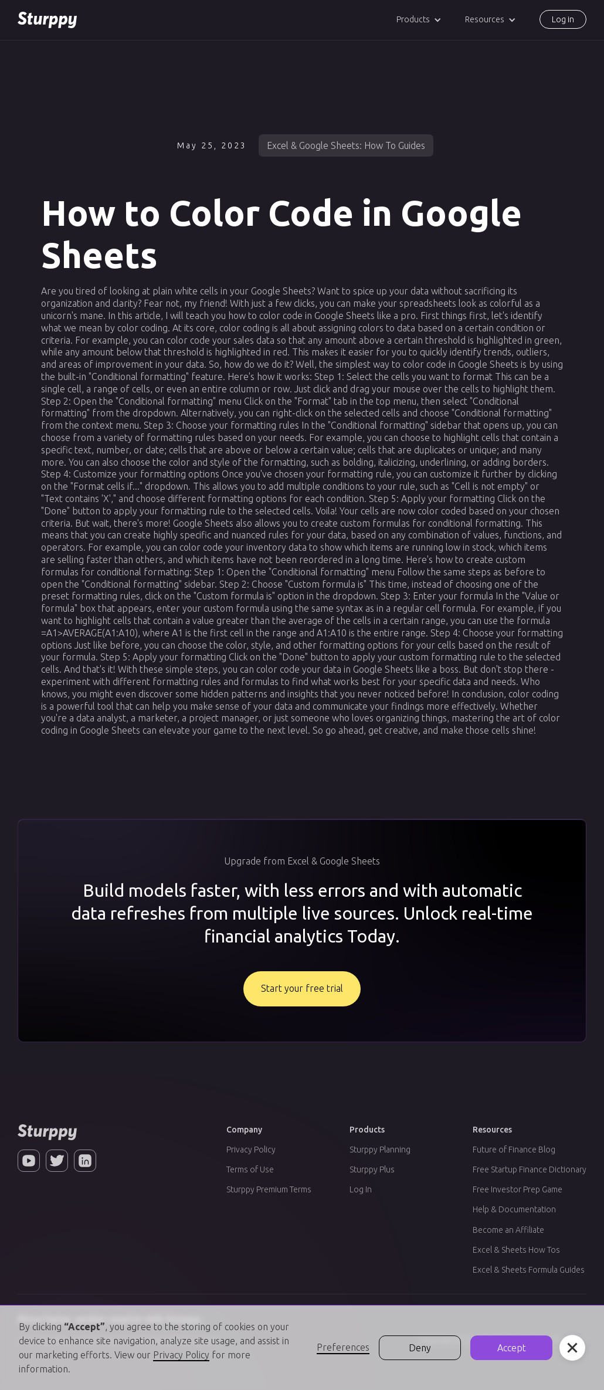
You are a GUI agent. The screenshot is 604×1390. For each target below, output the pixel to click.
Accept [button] (511, 1347)
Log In (360, 1189)
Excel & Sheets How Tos (516, 1250)
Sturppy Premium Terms (268, 1189)
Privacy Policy (251, 1149)
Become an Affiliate (508, 1230)
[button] (419, 19)
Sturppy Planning (379, 1149)
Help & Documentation (514, 1209)
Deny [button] (420, 1347)
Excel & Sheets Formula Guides (529, 1269)
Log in (563, 19)
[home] (47, 20)
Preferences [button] (343, 1347)
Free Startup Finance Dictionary (529, 1169)
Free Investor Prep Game (517, 1189)
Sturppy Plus (372, 1169)
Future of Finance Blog (514, 1149)
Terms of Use (250, 1169)
